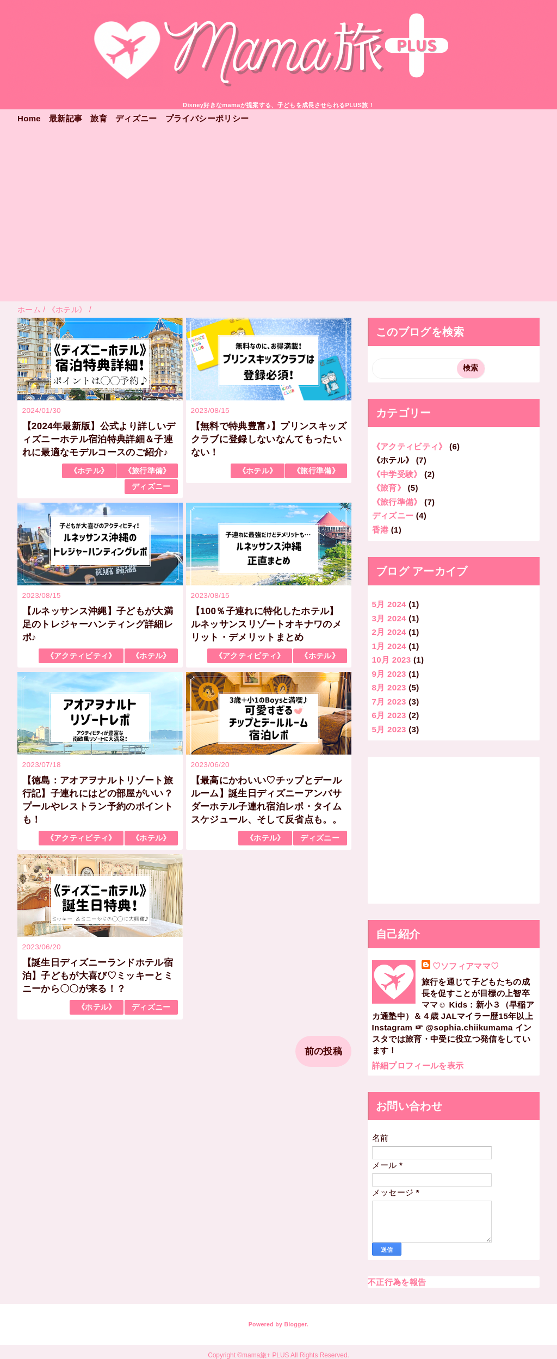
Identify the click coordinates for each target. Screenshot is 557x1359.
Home (29, 118)
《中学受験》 (397, 474)
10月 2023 (391, 659)
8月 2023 (389, 687)
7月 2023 (389, 701)
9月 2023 (389, 673)
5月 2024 (389, 604)
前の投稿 (323, 1051)
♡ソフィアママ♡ (465, 966)
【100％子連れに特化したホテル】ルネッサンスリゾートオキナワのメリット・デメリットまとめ (266, 624)
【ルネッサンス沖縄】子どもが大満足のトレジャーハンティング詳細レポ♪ (97, 624)
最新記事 (65, 118)
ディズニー (136, 118)
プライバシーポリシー (207, 118)
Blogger (295, 1324)
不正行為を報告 (397, 1282)
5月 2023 (389, 729)
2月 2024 (389, 632)
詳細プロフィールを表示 (418, 1065)
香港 (380, 529)
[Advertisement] (278, 220)
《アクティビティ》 (81, 656)
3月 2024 (389, 618)
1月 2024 (389, 646)
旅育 (98, 118)
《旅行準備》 (147, 471)
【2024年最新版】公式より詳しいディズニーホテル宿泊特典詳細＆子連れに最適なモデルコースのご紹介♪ (99, 439)
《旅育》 (388, 487)
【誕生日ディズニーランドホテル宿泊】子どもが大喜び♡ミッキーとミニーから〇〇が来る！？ (97, 976)
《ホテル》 (89, 471)
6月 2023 (389, 715)
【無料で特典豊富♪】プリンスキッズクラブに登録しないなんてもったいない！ (268, 439)
